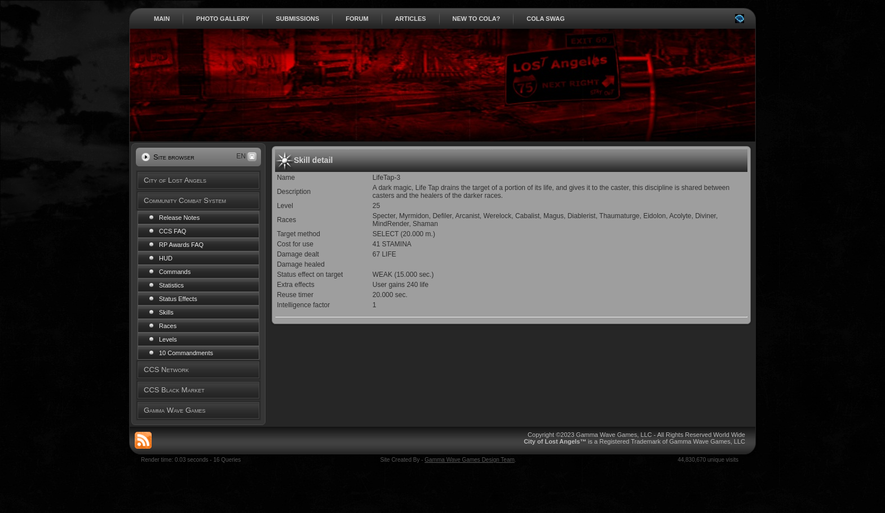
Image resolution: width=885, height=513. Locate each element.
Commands (175, 271)
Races (167, 325)
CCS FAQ (172, 231)
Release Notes (179, 217)
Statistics (171, 285)
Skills (166, 312)
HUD (165, 258)
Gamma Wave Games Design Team (469, 460)
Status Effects (178, 298)
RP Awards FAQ (181, 244)
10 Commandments (186, 353)
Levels (168, 339)
